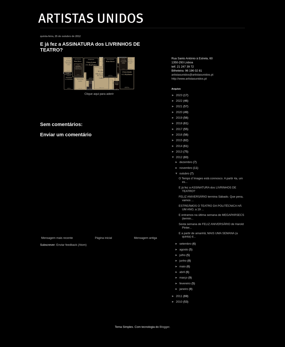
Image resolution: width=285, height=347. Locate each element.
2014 (179, 146)
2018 (179, 123)
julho (182, 255)
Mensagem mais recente (57, 238)
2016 (179, 134)
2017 (179, 129)
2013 (179, 151)
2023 (179, 95)
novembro (186, 167)
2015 (179, 140)
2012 (179, 157)
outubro (184, 173)
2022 (179, 100)
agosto (184, 249)
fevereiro (185, 283)
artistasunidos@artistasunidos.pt (192, 74)
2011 (179, 296)
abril (182, 272)
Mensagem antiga (145, 238)
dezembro (186, 162)
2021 (179, 106)
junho (183, 260)
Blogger (164, 326)
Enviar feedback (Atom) (71, 244)
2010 (179, 301)
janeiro (184, 289)
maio (183, 266)
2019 (179, 117)
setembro (185, 243)
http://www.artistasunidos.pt (189, 78)
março (183, 277)
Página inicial (103, 238)
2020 (179, 112)
